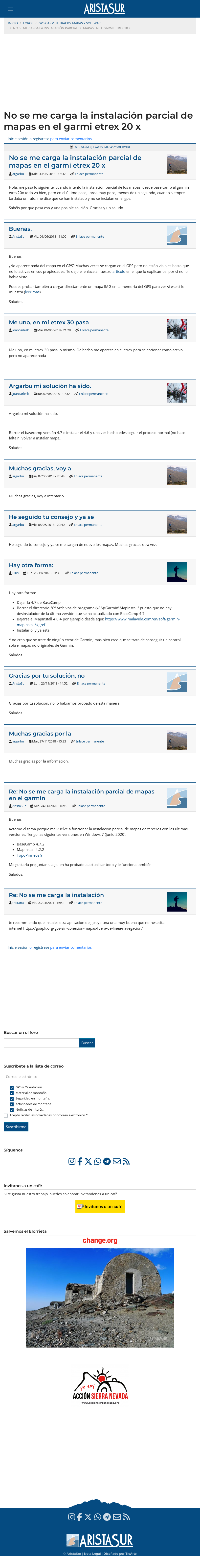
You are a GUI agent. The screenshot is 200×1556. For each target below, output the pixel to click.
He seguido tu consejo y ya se (51, 516)
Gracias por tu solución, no (47, 675)
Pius (15, 573)
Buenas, (20, 228)
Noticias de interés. (30, 1109)
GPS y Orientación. (29, 1087)
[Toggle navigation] (10, 8)
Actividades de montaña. (34, 1104)
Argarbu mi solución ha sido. (50, 386)
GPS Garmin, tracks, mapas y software (70, 23)
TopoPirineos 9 (30, 855)
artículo (118, 271)
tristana (18, 902)
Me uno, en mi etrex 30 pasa (49, 322)
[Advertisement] (100, 72)
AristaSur (19, 236)
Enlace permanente (89, 174)
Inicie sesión (18, 138)
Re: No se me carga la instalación (56, 895)
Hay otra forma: (31, 565)
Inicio (13, 23)
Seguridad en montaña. (33, 1098)
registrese (41, 138)
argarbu (18, 174)
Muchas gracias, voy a (40, 468)
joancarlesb (20, 330)
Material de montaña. (31, 1093)
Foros (28, 23)
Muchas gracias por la (40, 733)
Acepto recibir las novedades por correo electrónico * (49, 1115)
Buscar (87, 1042)
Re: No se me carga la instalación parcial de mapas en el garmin (82, 795)
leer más (32, 291)
